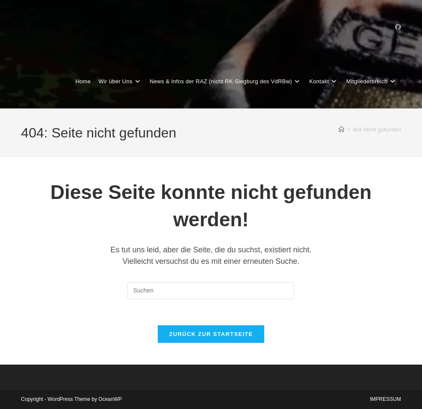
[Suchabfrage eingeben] (210, 290)
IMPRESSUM (385, 399)
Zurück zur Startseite (211, 334)
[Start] (341, 129)
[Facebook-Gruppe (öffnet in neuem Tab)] (398, 27)
